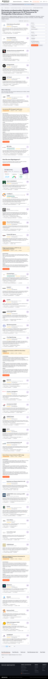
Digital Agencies (7, 7)
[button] (41, 1)
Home (2, 7)
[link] (26, 1)
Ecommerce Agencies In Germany (16, 7)
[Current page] (12, 646)
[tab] (5, 652)
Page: (9, 646)
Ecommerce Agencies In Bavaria (27, 7)
